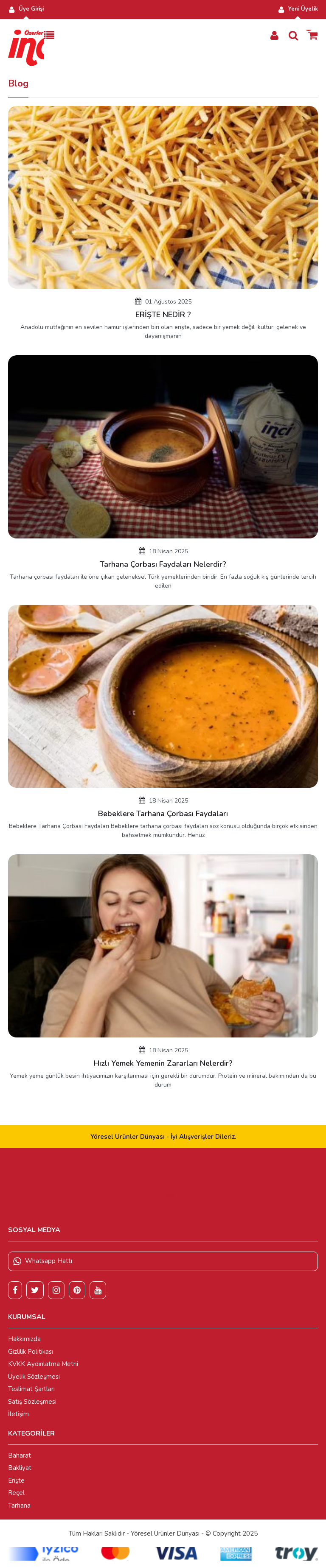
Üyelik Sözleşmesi (34, 1376)
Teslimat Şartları (31, 1389)
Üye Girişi (26, 9)
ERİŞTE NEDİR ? (163, 314)
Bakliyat (19, 1468)
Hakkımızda (24, 1339)
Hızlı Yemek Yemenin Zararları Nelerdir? (163, 1063)
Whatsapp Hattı (42, 1261)
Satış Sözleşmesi (32, 1401)
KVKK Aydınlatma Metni (43, 1364)
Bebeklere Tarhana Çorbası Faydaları (163, 814)
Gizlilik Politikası (30, 1351)
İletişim (18, 1414)
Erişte (16, 1480)
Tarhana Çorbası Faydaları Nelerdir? (163, 564)
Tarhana (19, 1505)
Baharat (19, 1455)
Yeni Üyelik (298, 9)
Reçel (16, 1493)
